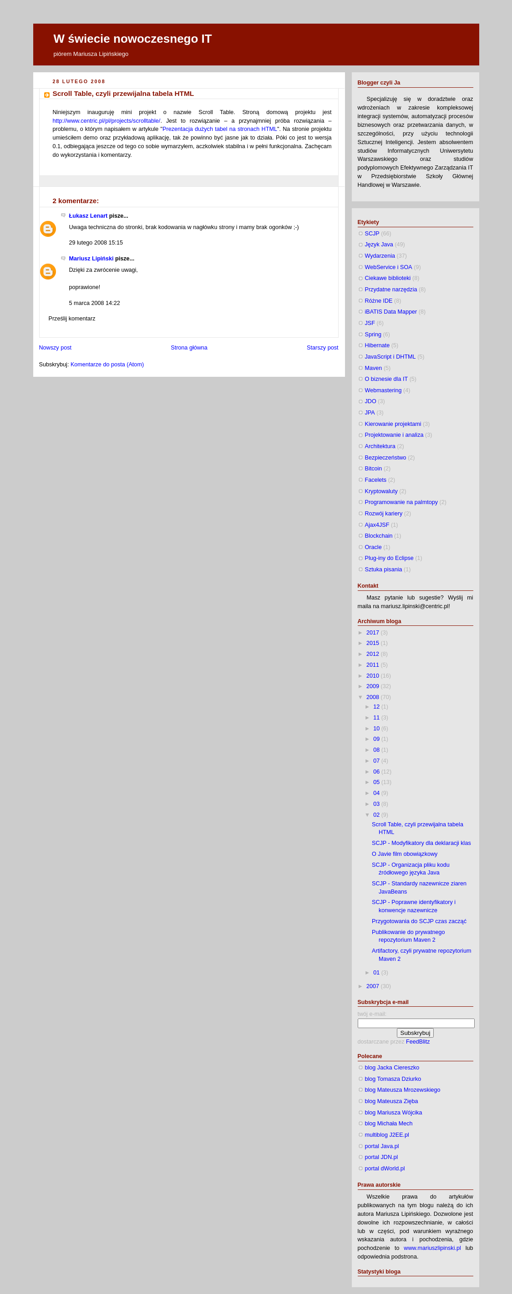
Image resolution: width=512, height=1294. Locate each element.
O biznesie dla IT (386, 379)
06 (377, 772)
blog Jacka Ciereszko (392, 1067)
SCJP (372, 233)
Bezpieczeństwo (385, 458)
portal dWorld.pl (385, 1168)
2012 (373, 654)
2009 (373, 686)
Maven (373, 368)
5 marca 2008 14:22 (94, 303)
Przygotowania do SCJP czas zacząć (419, 921)
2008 (373, 697)
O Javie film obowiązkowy (404, 854)
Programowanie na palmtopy (401, 502)
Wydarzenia (380, 256)
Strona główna (189, 348)
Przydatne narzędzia (391, 289)
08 (377, 750)
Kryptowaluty (381, 491)
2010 (373, 676)
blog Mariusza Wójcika (393, 1112)
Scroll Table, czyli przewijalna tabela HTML (123, 93)
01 (377, 972)
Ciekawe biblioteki (388, 278)
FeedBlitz (418, 1042)
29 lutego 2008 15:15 (96, 243)
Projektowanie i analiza (394, 435)
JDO (370, 401)
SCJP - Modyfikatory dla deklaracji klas (421, 843)
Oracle (373, 547)
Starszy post (322, 348)
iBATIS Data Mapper (391, 312)
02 (377, 815)
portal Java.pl (382, 1146)
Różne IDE (379, 301)
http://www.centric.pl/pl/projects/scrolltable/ (107, 121)
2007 (373, 986)
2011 (373, 665)
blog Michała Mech (389, 1123)
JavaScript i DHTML (390, 357)
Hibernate (377, 345)
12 (377, 707)
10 (377, 728)
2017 (373, 633)
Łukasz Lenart (88, 216)
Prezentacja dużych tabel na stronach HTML (219, 129)
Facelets (376, 480)
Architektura (380, 446)
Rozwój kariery (384, 513)
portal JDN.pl (381, 1157)
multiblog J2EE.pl (387, 1135)
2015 (373, 643)
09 (377, 739)
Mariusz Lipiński (91, 258)
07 (377, 761)
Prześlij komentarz (72, 318)
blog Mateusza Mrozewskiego (403, 1090)
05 (377, 782)
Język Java (379, 244)
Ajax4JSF (377, 525)
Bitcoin (373, 468)
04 (377, 793)
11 (377, 717)
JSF (370, 323)
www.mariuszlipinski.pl (432, 1248)
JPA (370, 413)
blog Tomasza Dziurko (393, 1079)
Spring (373, 334)
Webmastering (383, 390)
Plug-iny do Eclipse (389, 558)
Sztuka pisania (383, 569)
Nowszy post (55, 348)
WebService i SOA (388, 267)
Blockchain (379, 536)
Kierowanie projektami (393, 424)
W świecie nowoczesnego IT (133, 38)
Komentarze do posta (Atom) (107, 364)
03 (377, 804)
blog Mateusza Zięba (391, 1101)
